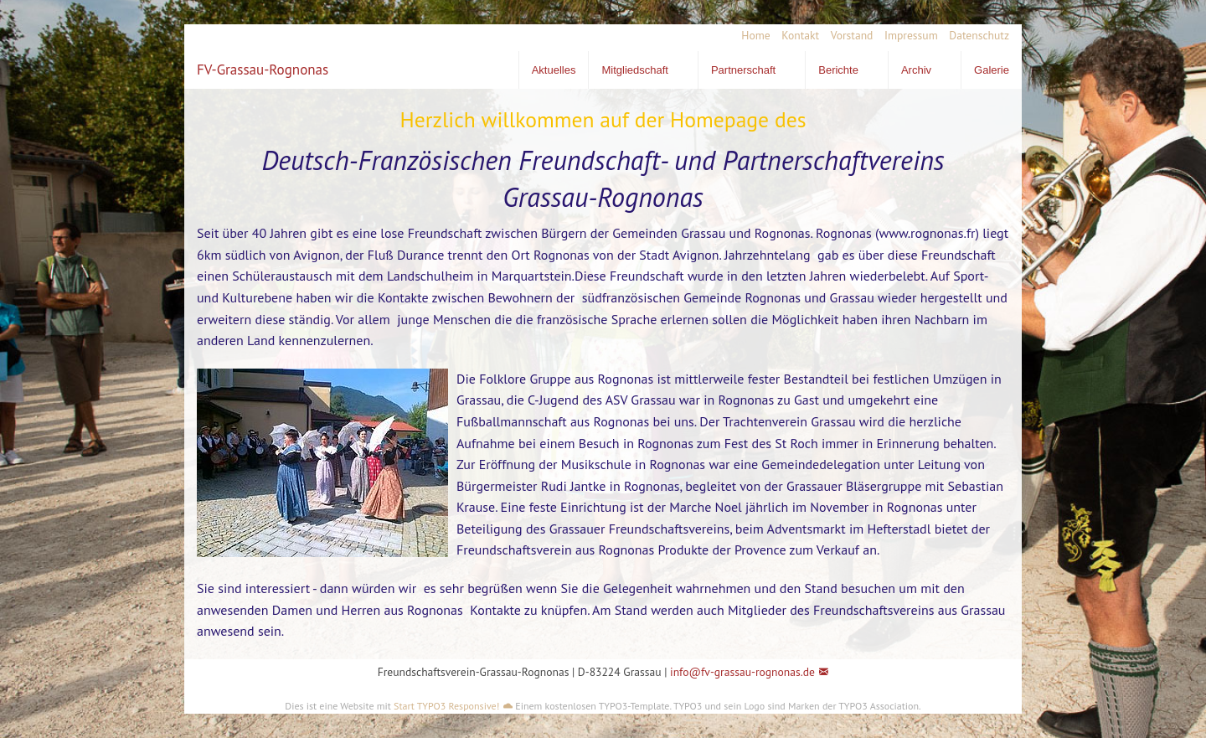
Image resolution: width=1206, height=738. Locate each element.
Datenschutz (979, 35)
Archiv (916, 70)
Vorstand (852, 35)
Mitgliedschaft (634, 70)
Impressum (911, 35)
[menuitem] (750, 36)
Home (755, 35)
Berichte (838, 70)
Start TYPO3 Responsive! (446, 705)
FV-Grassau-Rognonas (262, 69)
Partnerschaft (743, 70)
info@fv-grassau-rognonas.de (742, 671)
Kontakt (800, 35)
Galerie (991, 70)
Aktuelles (554, 70)
